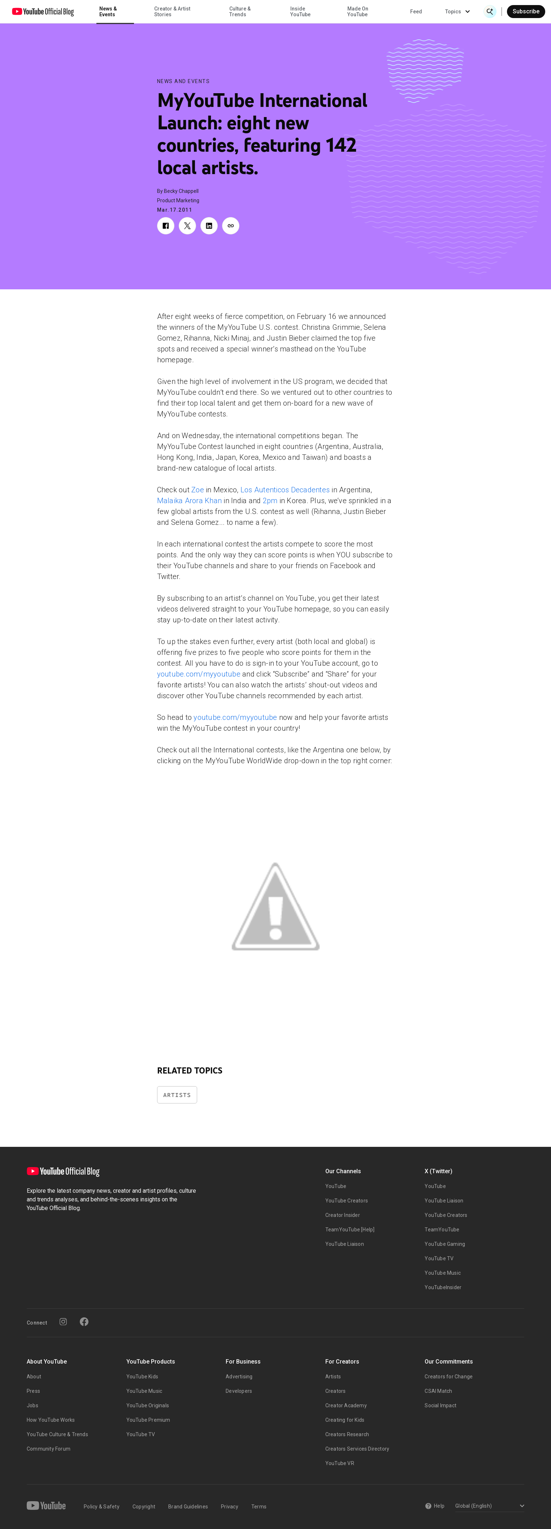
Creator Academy (346, 1405)
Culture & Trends (240, 11)
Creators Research (347, 1434)
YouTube (335, 1186)
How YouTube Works (51, 1420)
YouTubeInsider (443, 1287)
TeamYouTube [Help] (350, 1229)
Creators (335, 1391)
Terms (258, 1506)
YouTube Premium (148, 1420)
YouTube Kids (142, 1376)
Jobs (32, 1405)
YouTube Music (443, 1273)
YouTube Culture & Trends (57, 1434)
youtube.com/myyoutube (198, 674)
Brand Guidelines (188, 1506)
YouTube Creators (346, 1201)
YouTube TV (439, 1258)
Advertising (239, 1376)
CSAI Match (438, 1391)
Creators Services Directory (357, 1449)
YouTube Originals (147, 1405)
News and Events (183, 81)
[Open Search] (489, 11)
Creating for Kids (344, 1420)
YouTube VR (339, 1463)
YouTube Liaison (344, 1244)
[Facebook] (84, 1321)
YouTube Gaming (445, 1244)
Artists (177, 1095)
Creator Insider (342, 1215)
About (34, 1376)
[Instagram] (63, 1321)
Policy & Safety (102, 1506)
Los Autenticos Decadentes (285, 489)
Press (33, 1391)
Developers (239, 1391)
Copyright (144, 1506)
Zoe (197, 489)
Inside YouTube (300, 11)
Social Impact (440, 1405)
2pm (270, 500)
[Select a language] (488, 1506)
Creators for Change (449, 1376)
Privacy (229, 1506)
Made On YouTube (357, 11)
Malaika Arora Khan (189, 500)
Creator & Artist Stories (172, 11)
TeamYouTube (442, 1229)
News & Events (108, 11)
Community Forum (48, 1449)
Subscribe (526, 11)
